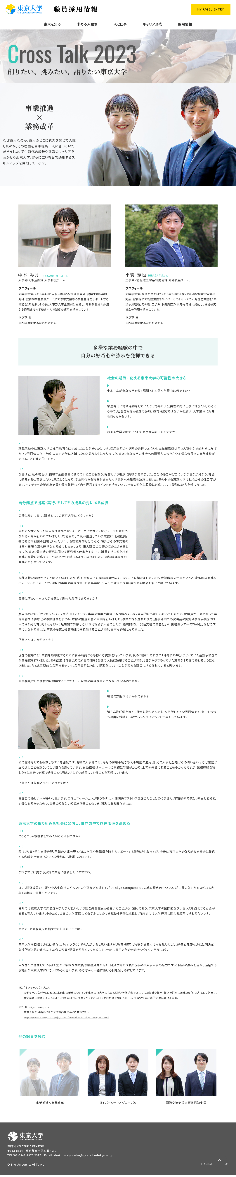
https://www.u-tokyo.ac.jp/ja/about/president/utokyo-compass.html (71, 1017)
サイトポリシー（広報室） (213, 1166)
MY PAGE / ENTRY (210, 9)
